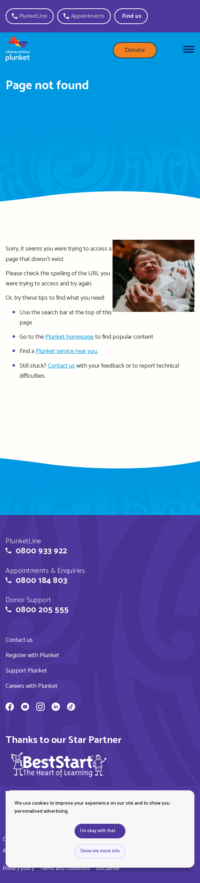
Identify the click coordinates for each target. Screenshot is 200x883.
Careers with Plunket (31, 686)
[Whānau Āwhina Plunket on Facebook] (10, 707)
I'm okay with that (97, 831)
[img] (59, 764)
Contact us (61, 366)
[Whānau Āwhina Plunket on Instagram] (40, 707)
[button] (30, 16)
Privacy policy (18, 868)
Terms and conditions (65, 868)
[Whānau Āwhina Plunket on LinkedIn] (56, 707)
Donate (135, 50)
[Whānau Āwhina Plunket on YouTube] (25, 707)
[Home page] (18, 50)
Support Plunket (26, 671)
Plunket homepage (69, 337)
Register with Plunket (32, 655)
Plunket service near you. (67, 351)
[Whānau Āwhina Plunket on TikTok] (71, 707)
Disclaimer (108, 868)
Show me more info (100, 851)
